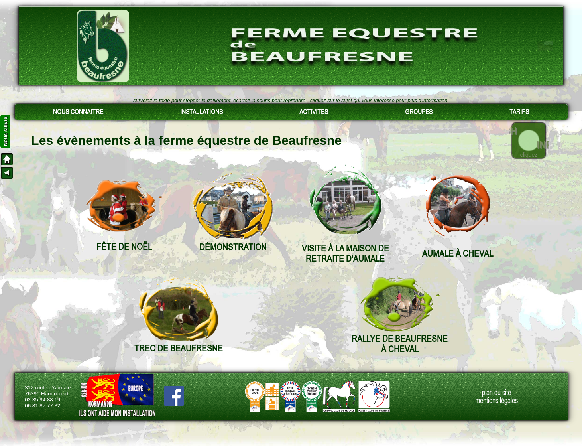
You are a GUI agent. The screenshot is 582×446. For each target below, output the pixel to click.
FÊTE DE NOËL (124, 246)
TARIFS (519, 112)
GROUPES (419, 112)
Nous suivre (5, 131)
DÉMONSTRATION (233, 247)
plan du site (496, 393)
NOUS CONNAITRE (78, 112)
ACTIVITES (313, 112)
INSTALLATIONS (201, 112)
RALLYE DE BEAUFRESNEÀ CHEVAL (400, 344)
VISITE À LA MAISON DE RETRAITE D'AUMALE (345, 253)
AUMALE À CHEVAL (457, 253)
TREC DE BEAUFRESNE (178, 348)
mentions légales (496, 401)
